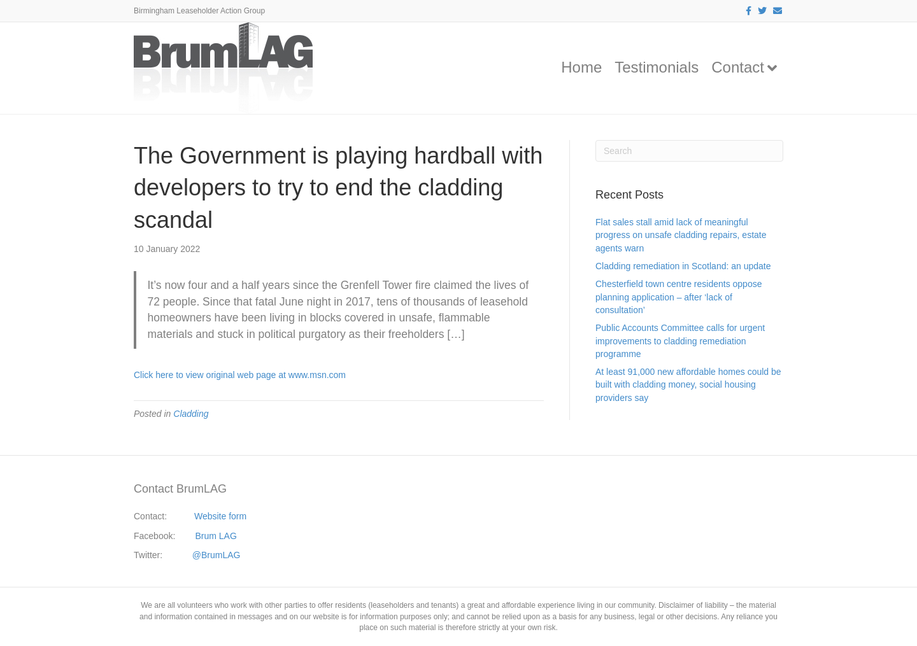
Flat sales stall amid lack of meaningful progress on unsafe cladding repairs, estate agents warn (681, 235)
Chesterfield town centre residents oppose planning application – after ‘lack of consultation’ (678, 297)
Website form (220, 516)
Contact (737, 67)
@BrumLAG (216, 555)
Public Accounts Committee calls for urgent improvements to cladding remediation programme (680, 341)
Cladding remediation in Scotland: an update (683, 266)
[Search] (689, 151)
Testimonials (657, 67)
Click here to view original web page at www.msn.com (240, 375)
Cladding (190, 414)
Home (581, 67)
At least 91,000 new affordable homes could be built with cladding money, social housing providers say (688, 385)
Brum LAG (216, 536)
